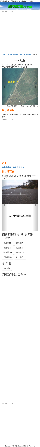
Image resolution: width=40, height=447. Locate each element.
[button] (4, 86)
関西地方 (8, 252)
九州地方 (20, 257)
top (4, 54)
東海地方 (8, 248)
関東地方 (20, 243)
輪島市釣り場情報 (25, 54)
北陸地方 (20, 248)
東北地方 (8, 243)
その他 (7, 268)
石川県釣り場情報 (12, 54)
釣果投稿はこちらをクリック (14, 167)
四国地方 (8, 257)
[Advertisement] (20, 32)
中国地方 (20, 252)
